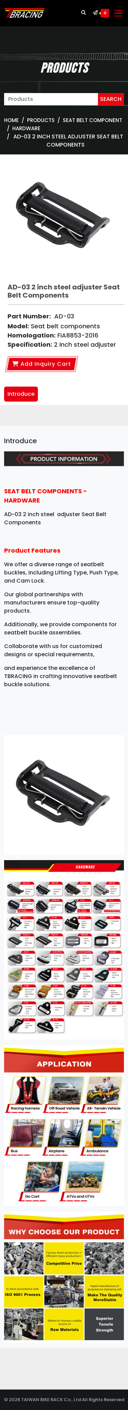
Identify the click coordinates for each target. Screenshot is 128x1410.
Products (41, 120)
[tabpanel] (64, 892)
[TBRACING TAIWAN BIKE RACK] (24, 13)
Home (11, 120)
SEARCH (111, 99)
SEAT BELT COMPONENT (92, 120)
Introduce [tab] (21, 394)
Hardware (26, 128)
